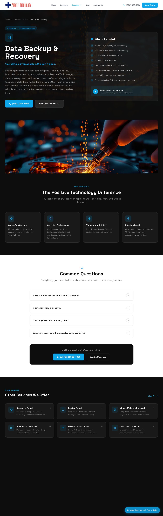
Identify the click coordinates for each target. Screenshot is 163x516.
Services (77, 5)
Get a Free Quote (49, 103)
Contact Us (98, 5)
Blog (87, 5)
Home (53, 5)
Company (64, 5)
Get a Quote (150, 5)
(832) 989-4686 (131, 5)
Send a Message (98, 357)
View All (153, 396)
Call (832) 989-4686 (68, 357)
